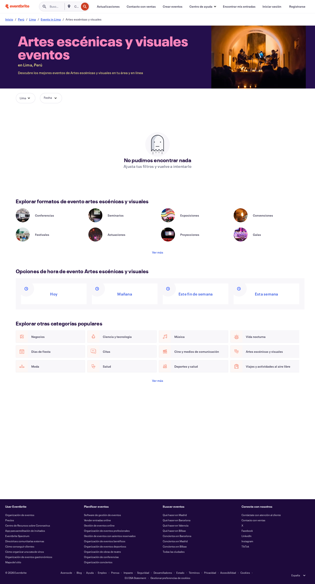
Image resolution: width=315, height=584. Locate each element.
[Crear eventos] (172, 6)
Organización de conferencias (101, 557)
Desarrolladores (163, 572)
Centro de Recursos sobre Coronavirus (27, 525)
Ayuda (90, 572)
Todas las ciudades (174, 551)
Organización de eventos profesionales (107, 530)
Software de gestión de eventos (102, 515)
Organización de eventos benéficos (104, 541)
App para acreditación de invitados (25, 530)
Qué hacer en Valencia (175, 525)
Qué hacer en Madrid (175, 515)
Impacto (128, 572)
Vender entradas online (97, 520)
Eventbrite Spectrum (17, 536)
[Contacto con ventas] (141, 6)
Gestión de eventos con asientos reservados (110, 536)
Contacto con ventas (253, 520)
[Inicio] (17, 6)
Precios (9, 520)
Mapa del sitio (13, 562)
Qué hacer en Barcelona (176, 520)
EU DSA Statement (135, 578)
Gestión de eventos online (99, 525)
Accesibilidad (228, 572)
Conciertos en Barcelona (177, 536)
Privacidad (210, 572)
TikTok (245, 546)
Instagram (247, 541)
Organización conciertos (98, 562)
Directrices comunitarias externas (24, 541)
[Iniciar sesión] (272, 6)
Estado (180, 572)
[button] (202, 6)
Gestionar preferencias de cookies (170, 578)
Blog (79, 572)
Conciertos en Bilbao (175, 546)
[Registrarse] (297, 6)
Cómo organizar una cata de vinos (24, 551)
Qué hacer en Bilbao (174, 530)
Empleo (102, 572)
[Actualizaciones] (108, 6)
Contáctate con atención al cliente (261, 515)
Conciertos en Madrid (175, 541)
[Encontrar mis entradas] (239, 6)
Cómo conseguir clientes (19, 546)
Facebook (247, 530)
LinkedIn (247, 536)
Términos (194, 572)
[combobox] (76, 7)
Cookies (245, 572)
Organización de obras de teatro (102, 551)
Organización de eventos (19, 515)
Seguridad (143, 572)
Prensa (115, 572)
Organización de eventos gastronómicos (28, 557)
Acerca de (66, 572)
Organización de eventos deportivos (105, 546)
